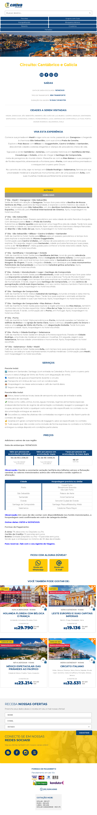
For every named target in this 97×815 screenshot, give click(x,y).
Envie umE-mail (59, 568)
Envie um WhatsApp (38, 568)
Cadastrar (84, 730)
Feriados (48, 30)
